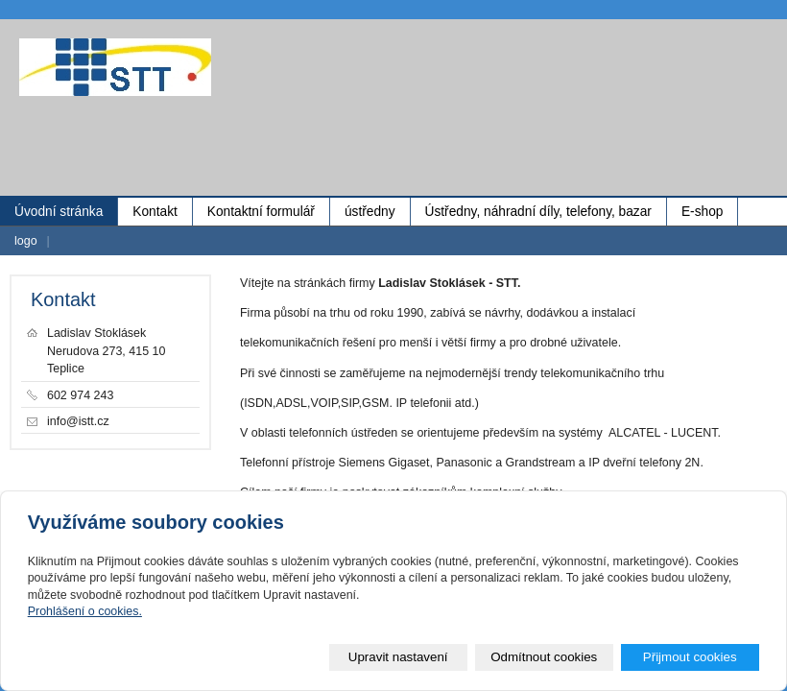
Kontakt (155, 211)
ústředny (370, 211)
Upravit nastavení (398, 657)
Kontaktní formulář (261, 211)
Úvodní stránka (58, 211)
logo (25, 241)
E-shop (702, 211)
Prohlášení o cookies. (85, 611)
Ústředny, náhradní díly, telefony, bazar (538, 211)
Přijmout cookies (690, 657)
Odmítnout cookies (543, 657)
